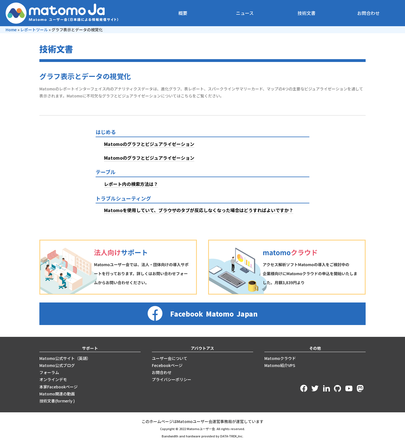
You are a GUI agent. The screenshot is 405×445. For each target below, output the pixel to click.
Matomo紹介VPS (279, 365)
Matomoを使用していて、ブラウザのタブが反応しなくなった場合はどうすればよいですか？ (198, 210)
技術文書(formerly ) (57, 401)
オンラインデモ (53, 379)
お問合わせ (368, 13)
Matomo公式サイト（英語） (65, 358)
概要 (182, 13)
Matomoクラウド (280, 358)
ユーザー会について (169, 358)
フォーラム (49, 372)
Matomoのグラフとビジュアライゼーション (149, 144)
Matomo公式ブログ (57, 365)
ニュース (245, 13)
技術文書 (307, 13)
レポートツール (34, 29)
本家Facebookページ (58, 387)
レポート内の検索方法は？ (131, 184)
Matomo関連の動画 (57, 394)
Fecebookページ (167, 365)
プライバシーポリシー (171, 379)
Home (11, 29)
